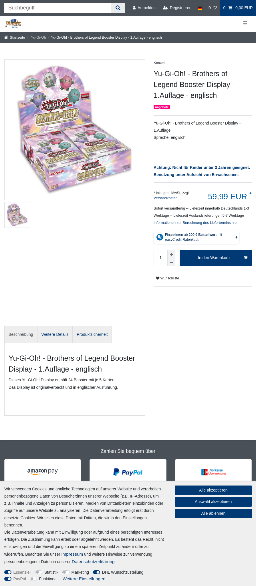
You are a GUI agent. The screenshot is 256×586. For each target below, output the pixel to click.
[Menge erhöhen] (171, 254)
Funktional (48, 579)
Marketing (80, 572)
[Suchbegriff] (57, 8)
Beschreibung (21, 334)
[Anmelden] (144, 8)
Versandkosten (165, 198)
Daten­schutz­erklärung (93, 561)
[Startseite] (14, 37)
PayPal (19, 579)
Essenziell (22, 572)
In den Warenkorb (222, 258)
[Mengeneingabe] (160, 258)
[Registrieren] (177, 8)
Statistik (51, 572)
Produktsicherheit (92, 334)
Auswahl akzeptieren (213, 501)
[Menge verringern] (171, 262)
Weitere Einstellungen (84, 578)
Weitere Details (55, 334)
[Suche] (118, 8)
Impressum (72, 554)
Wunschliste (167, 278)
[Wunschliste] (212, 8)
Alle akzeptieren (213, 490)
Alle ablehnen (213, 513)
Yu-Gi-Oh (38, 37)
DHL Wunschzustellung (123, 572)
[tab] (20, 334)
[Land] (200, 8)
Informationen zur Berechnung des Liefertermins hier (196, 223)
